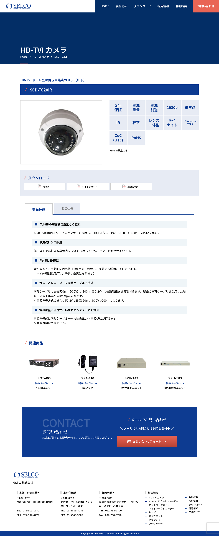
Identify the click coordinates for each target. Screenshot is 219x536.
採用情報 (163, 6)
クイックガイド (87, 186)
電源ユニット (156, 523)
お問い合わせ (205, 6)
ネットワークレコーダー (161, 516)
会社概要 (181, 6)
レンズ (152, 520)
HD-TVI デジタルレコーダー (163, 508)
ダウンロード (142, 6)
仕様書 (44, 186)
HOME (105, 6)
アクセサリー (156, 531)
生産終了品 (194, 519)
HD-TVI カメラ (41, 56)
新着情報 (193, 515)
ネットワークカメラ (159, 512)
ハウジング (155, 527)
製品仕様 (67, 208)
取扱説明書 (130, 186)
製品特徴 (38, 209)
